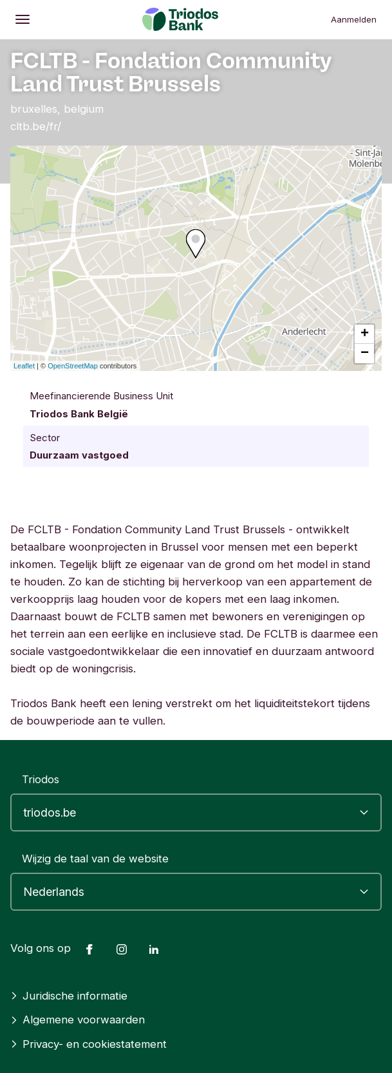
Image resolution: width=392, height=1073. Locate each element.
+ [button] (364, 334)
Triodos (40, 779)
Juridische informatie (68, 995)
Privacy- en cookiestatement (88, 1044)
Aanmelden (354, 19)
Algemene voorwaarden (77, 1019)
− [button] (364, 353)
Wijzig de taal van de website (95, 858)
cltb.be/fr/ (35, 126)
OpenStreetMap (73, 366)
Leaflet (24, 366)
